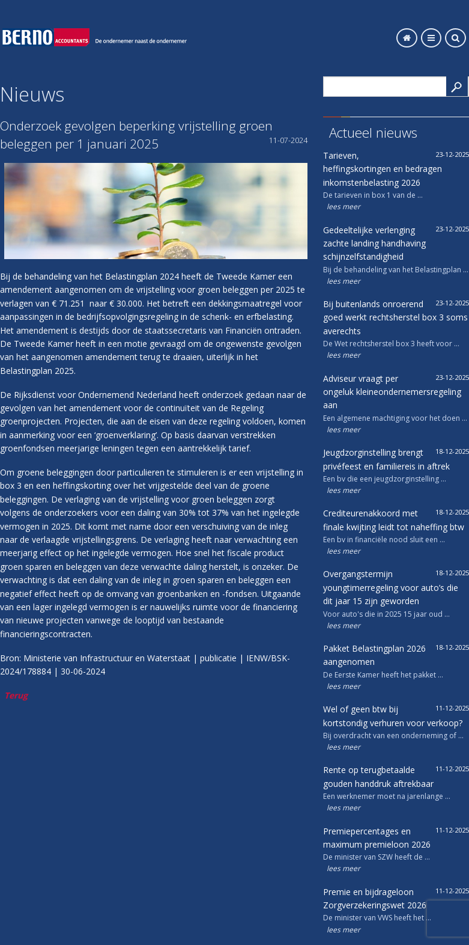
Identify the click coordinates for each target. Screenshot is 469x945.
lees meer (343, 206)
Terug (16, 695)
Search (457, 86)
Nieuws (32, 94)
